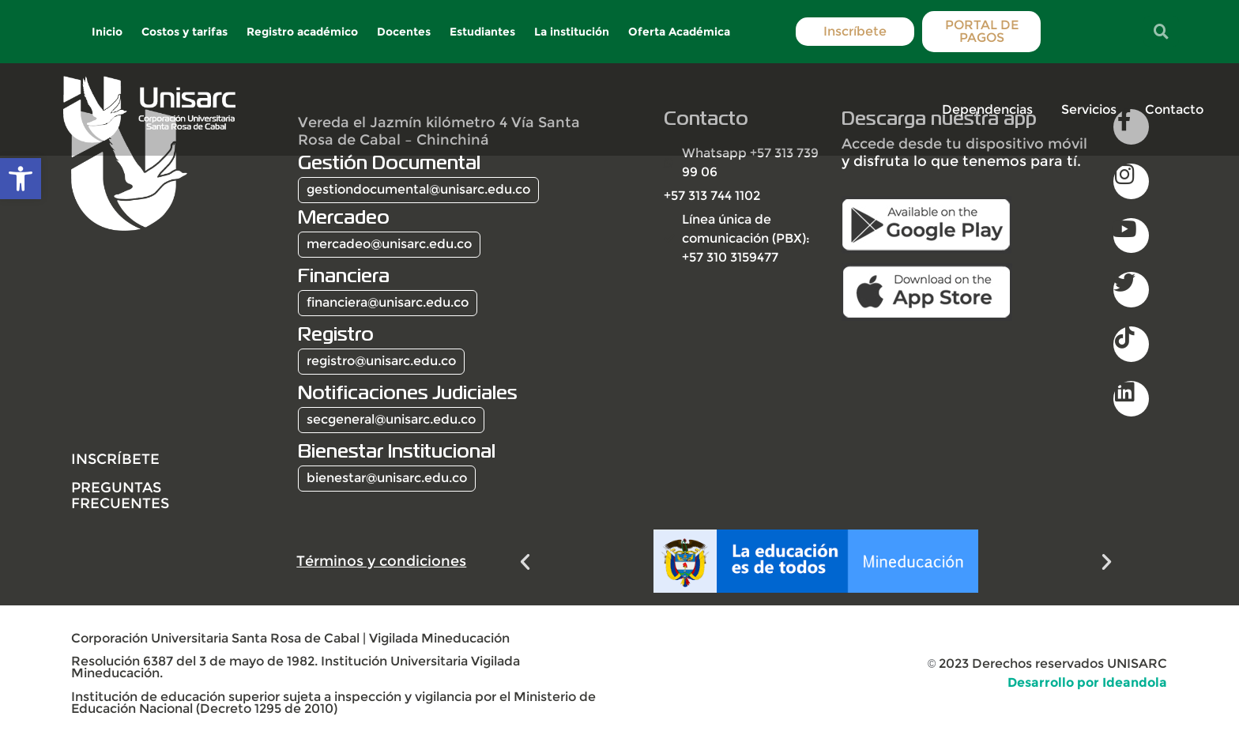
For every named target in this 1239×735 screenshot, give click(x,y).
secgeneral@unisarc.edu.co (391, 419)
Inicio (107, 31)
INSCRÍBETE (115, 458)
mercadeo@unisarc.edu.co (389, 243)
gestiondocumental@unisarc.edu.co (418, 189)
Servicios (1089, 109)
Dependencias (987, 109)
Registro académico (303, 31)
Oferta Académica (680, 31)
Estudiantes (483, 31)
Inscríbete (855, 31)
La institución (572, 31)
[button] (525, 561)
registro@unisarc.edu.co (381, 360)
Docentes (404, 31)
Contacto (1174, 109)
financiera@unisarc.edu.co (388, 302)
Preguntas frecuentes (120, 495)
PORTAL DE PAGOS (981, 31)
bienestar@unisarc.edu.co (387, 477)
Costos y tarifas (185, 31)
